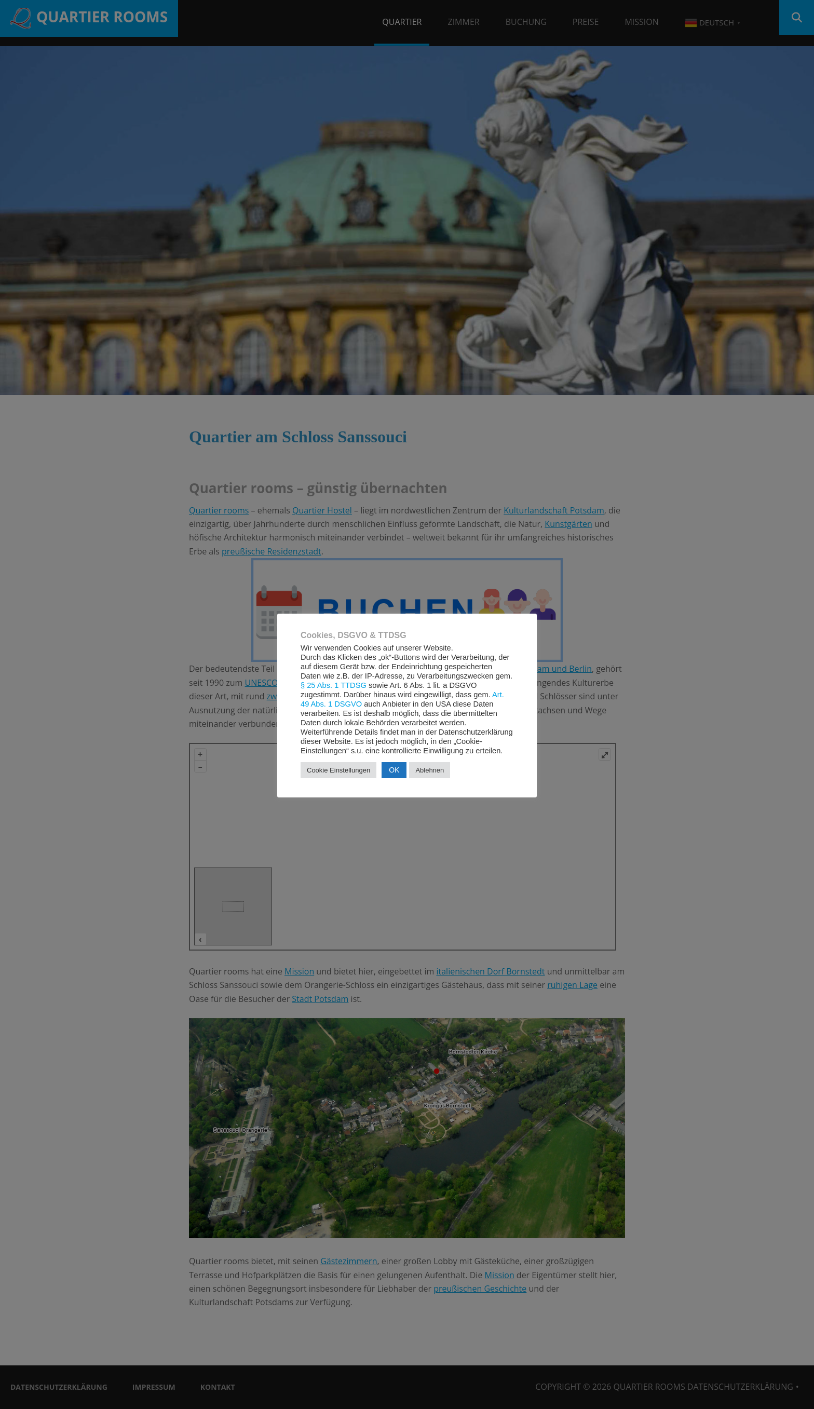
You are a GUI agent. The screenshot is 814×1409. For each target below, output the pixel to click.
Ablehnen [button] (429, 770)
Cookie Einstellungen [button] (338, 770)
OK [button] (394, 770)
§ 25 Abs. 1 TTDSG (334, 685)
